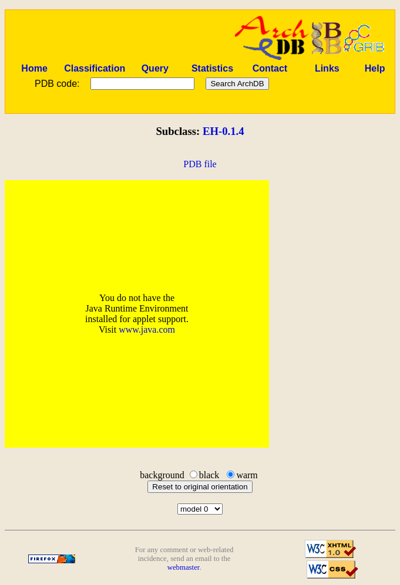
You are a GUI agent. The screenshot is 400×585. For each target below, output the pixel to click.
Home (34, 68)
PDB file (199, 164)
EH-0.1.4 (223, 131)
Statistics (212, 68)
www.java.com (147, 329)
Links (327, 68)
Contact (270, 68)
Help (375, 68)
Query (155, 68)
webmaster (183, 567)
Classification (94, 68)
